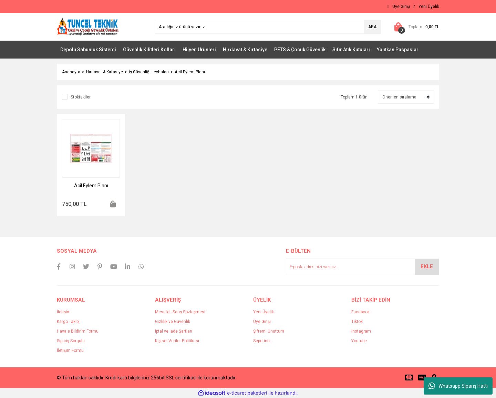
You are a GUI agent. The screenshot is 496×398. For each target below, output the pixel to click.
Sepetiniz (262, 340)
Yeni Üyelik (263, 312)
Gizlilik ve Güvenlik (172, 321)
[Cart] (415, 27)
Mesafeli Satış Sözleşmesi (180, 312)
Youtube (359, 340)
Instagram (361, 331)
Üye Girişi (262, 321)
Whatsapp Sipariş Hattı (458, 386)
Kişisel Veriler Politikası (177, 340)
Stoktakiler (81, 97)
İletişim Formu (70, 350)
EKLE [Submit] (427, 266)
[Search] (268, 27)
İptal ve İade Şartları (173, 331)
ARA (372, 26)
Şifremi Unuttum (268, 331)
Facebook (360, 312)
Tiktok (357, 321)
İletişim (64, 312)
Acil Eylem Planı (190, 72)
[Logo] (87, 26)
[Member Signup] (428, 6)
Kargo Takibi (68, 321)
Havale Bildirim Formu (78, 331)
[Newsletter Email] (362, 267)
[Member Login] (401, 6)
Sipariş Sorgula (71, 340)
